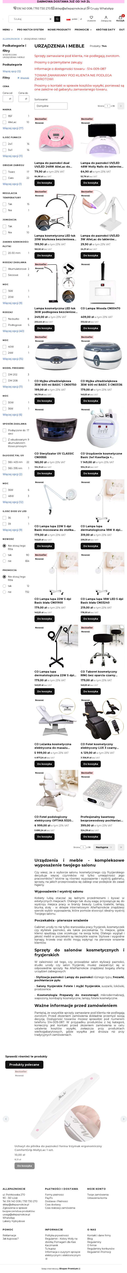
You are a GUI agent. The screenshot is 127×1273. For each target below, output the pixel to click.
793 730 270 (42, 8)
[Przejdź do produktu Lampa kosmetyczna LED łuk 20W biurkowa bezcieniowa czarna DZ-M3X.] (56, 211)
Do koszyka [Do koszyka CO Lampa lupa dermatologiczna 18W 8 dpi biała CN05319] (90, 546)
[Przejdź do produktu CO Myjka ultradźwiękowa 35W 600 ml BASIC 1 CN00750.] (56, 356)
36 (9, 517)
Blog (90, 1238)
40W (11, 346)
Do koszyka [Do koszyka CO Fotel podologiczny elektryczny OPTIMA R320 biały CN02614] (44, 836)
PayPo (49, 1198)
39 (9, 523)
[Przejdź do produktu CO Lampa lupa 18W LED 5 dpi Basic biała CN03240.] (102, 574)
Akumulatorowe (17, 268)
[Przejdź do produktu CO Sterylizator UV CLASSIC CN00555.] (56, 429)
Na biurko (13, 318)
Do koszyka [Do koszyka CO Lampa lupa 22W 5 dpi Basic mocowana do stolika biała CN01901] (44, 546)
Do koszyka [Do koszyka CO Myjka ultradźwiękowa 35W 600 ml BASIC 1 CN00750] (44, 400)
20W (11, 297)
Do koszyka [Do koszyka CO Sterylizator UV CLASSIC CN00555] (44, 473)
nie (9, 561)
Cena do (23, 93)
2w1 (10, 143)
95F (10, 116)
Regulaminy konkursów (100, 1248)
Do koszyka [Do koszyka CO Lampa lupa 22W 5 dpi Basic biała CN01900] (44, 618)
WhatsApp (9, 1217)
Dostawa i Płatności (56, 1201)
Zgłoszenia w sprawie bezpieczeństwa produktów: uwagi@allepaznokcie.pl (19, 1211)
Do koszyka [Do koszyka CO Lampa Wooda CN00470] (90, 328)
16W (10, 290)
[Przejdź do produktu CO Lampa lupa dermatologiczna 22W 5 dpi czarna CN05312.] (56, 647)
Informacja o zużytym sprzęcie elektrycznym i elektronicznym (63, 1253)
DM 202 (12, 374)
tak (10, 555)
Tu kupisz (50, 1248)
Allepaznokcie (11, 39)
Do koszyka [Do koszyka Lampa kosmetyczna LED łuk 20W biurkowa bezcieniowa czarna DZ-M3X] (44, 255)
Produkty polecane (24, 1065)
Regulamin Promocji (99, 1251)
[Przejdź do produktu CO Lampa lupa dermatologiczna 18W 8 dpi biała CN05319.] (102, 501)
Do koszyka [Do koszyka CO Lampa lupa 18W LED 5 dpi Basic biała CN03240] (90, 618)
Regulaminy (94, 1242)
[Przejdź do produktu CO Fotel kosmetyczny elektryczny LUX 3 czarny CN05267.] (102, 719)
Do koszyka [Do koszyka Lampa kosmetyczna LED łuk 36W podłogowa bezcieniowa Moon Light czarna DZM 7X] (44, 328)
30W (11, 402)
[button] (57, 19)
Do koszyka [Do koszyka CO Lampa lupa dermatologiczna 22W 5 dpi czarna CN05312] (44, 691)
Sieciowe (13, 275)
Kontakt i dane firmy (99, 1235)
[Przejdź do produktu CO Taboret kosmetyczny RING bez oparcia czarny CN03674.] (102, 647)
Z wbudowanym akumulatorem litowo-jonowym (17, 443)
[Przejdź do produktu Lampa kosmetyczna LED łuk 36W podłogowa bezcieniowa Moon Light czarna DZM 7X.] (56, 283)
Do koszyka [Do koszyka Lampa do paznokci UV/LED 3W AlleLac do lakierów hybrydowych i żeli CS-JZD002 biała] (90, 255)
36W (10, 408)
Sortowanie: (41, 99)
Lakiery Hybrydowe (14, 1221)
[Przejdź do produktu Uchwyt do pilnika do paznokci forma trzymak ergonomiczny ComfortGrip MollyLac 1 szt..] (65, 1106)
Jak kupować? (11, 1238)
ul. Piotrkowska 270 (14, 1194)
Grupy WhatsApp (100, 8)
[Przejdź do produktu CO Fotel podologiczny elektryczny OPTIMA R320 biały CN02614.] (56, 792)
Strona (101, 106)
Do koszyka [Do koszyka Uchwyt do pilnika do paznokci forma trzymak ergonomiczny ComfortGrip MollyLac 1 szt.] (24, 1165)
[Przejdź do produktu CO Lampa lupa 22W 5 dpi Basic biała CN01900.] (56, 574)
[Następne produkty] (104, 847)
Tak (10, 204)
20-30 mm (14, 253)
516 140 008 (24, 8)
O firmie (92, 1245)
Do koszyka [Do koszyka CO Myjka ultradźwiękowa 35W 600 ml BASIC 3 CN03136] (90, 400)
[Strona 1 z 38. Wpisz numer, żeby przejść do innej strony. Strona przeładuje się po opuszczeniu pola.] (107, 106)
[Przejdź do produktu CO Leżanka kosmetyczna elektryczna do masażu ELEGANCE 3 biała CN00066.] (56, 719)
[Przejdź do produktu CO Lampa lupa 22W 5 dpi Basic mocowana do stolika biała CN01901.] (56, 501)
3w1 (10, 150)
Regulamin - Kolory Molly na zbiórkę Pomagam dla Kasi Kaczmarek (61, 1242)
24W (10, 352)
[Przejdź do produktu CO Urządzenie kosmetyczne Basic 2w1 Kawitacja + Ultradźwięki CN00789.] (102, 429)
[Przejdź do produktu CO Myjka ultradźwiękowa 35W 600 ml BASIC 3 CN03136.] (102, 356)
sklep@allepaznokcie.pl (70, 8)
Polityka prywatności (57, 1235)
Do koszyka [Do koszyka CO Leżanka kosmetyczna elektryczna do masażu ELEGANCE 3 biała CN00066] (44, 764)
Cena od (7, 93)
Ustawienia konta (97, 1198)
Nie (10, 210)
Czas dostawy (53, 1204)
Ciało (11, 178)
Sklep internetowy (59, 1268)
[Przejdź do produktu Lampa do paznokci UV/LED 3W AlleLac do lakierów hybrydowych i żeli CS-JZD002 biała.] (102, 211)
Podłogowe (15, 325)
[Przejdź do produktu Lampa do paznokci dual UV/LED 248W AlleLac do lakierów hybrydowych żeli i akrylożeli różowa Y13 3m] (56, 138)
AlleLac (12, 122)
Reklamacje (9, 1235)
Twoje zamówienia (98, 1194)
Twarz (11, 171)
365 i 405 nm (15, 462)
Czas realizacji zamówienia (60, 1207)
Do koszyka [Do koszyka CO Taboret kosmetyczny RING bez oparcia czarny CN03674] (90, 691)
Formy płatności (54, 1194)
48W (11, 496)
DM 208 (13, 380)
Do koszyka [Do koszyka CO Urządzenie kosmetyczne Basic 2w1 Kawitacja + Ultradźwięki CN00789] (90, 473)
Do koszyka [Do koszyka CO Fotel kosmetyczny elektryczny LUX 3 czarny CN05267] (90, 764)
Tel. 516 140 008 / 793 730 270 (20, 1201)
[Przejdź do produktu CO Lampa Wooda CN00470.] (102, 283)
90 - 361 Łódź (10, 1198)
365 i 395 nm (15, 468)
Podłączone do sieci (17, 432)
